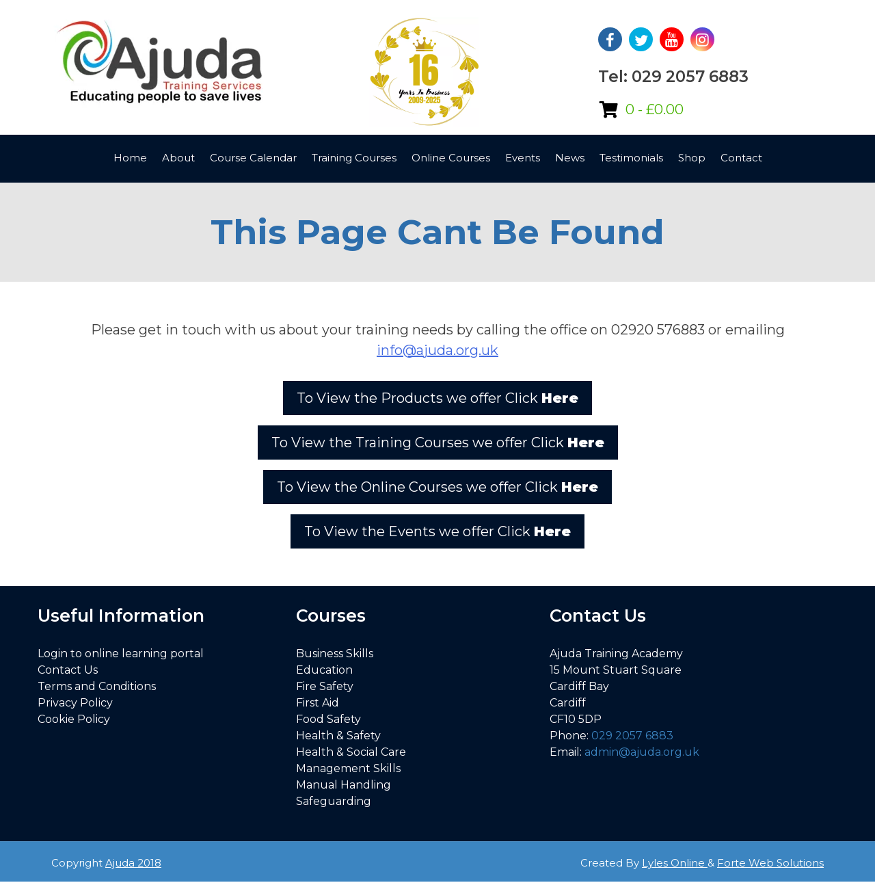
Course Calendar (253, 157)
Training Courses (354, 157)
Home (130, 157)
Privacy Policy (75, 702)
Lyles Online (675, 862)
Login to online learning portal (121, 653)
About (178, 157)
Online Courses (451, 157)
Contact (741, 157)
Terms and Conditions (97, 686)
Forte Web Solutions (770, 862)
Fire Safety (324, 686)
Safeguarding (333, 801)
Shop (691, 157)
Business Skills (334, 653)
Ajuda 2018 (133, 862)
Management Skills (348, 768)
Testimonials (631, 157)
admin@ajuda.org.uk (641, 751)
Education (324, 669)
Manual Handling (343, 784)
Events (522, 157)
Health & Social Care (351, 751)
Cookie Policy (74, 719)
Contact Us (68, 669)
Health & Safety (338, 735)
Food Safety (328, 719)
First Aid (317, 702)
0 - (654, 109)
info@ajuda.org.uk (437, 350)
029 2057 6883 (632, 735)
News (569, 157)
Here (559, 398)
